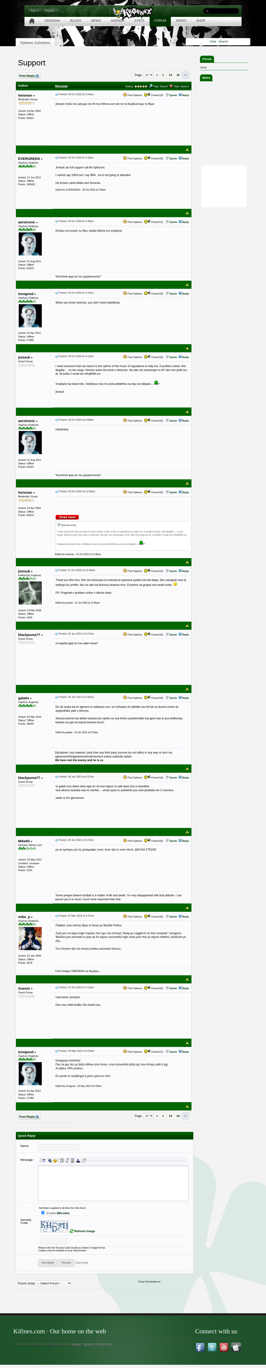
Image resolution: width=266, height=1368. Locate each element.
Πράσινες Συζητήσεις (35, 43)
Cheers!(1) (153, 222)
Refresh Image (84, 1231)
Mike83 (25, 841)
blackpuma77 (30, 635)
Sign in (35, 10)
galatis (25, 698)
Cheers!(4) (153, 571)
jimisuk (25, 357)
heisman (26, 95)
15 (170, 75)
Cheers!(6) (153, 293)
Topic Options (179, 86)
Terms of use (104, 1344)
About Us (89, 1344)
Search (223, 41)
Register (50, 10)
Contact (76, 1344)
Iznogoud (27, 294)
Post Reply (28, 76)
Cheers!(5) (153, 357)
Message (61, 86)
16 (178, 75)
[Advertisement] (232, 277)
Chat (213, 41)
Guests (25, 988)
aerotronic (28, 222)
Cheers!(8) (153, 158)
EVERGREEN (30, 159)
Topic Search (158, 86)
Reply (185, 95)
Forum (207, 59)
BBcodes (63, 1213)
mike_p (25, 917)
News (206, 77)
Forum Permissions (149, 1281)
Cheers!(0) (153, 95)
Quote (173, 95)
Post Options (132, 95)
